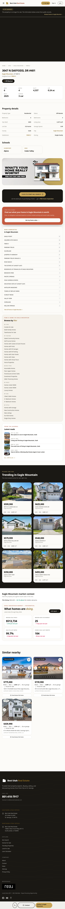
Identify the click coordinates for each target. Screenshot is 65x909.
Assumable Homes (9, 368)
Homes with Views (9, 357)
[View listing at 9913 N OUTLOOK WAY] (48, 668)
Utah (9, 65)
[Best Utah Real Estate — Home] (15, 3)
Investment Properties (10, 376)
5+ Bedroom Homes (10, 401)
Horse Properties (9, 362)
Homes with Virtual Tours (11, 360)
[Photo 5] (18, 677)
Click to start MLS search (32, 194)
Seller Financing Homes (11, 379)
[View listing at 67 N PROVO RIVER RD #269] (17, 710)
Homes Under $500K (10, 388)
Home (3, 65)
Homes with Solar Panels (11, 354)
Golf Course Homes (9, 341)
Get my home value (32, 220)
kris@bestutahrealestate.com (14, 800)
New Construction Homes (11, 410)
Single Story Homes (10, 418)
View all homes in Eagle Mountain (13, 309)
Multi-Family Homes (10, 330)
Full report (55, 611)
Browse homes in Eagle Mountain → (53, 14)
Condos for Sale (8, 327)
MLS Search (5, 840)
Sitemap (4, 869)
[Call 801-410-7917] (15, 905)
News (3, 866)
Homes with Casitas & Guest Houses (14, 344)
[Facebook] (3, 898)
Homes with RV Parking (11, 352)
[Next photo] (29, 668)
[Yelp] (11, 898)
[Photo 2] (12, 677)
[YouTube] (7, 898)
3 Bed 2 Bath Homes (10, 396)
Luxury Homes (8, 390)
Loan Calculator (6, 851)
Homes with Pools (9, 346)
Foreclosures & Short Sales (12, 374)
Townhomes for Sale (10, 332)
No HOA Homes (8, 415)
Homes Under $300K (10, 385)
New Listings (8, 413)
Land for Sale (6, 848)
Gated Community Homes (11, 338)
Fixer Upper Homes (9, 371)
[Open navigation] (3, 3)
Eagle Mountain (18, 65)
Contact (26, 905)
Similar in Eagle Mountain (41, 905)
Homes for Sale (6, 843)
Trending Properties (8, 846)
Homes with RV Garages (11, 349)
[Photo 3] (14, 677)
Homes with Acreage (10, 407)
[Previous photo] (4, 668)
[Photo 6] (20, 677)
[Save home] (29, 660)
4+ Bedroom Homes (10, 399)
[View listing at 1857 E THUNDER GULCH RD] (17, 668)
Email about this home (16, 695)
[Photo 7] (22, 677)
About (4, 860)
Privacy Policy (6, 872)
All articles (9, 458)
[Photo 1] (10, 677)
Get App (45, 3)
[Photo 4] (16, 677)
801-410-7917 (10, 796)
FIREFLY (28, 65)
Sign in (54, 3)
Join (60, 3)
